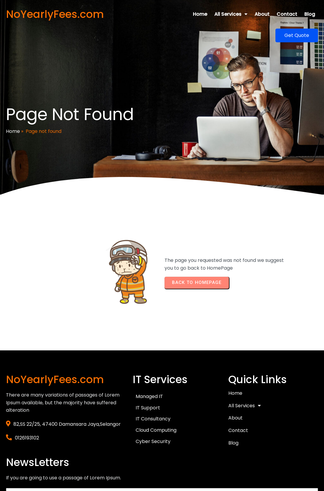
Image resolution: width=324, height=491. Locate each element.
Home (13, 114)
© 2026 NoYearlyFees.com (36, 463)
